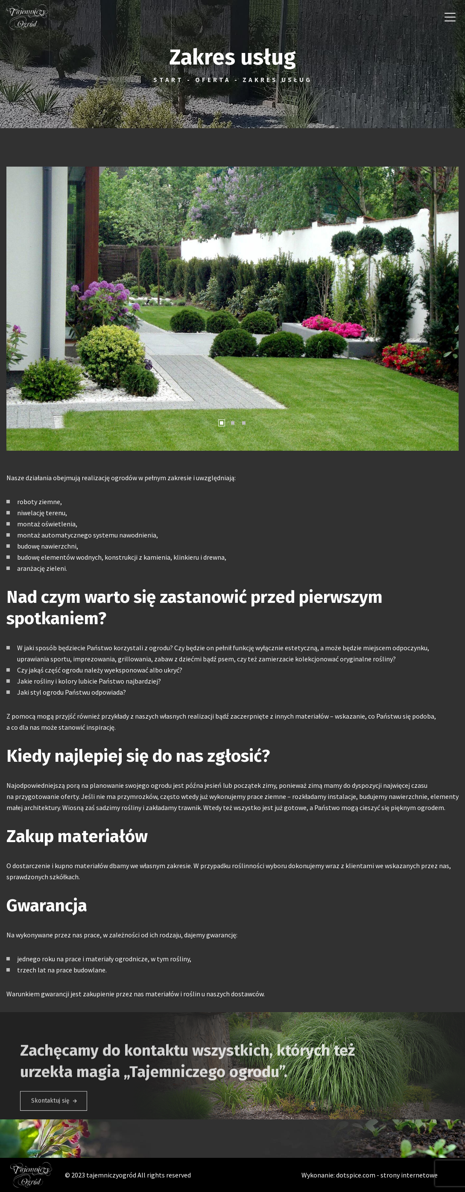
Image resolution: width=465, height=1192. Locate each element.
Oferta (213, 80)
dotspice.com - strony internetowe (387, 1175)
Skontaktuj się (50, 1110)
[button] (16, 308)
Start (168, 80)
